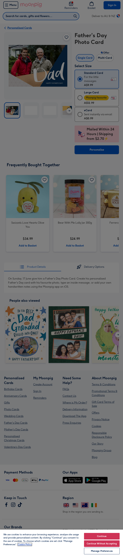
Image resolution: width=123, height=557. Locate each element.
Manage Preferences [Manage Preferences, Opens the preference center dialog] (102, 551)
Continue (101, 536)
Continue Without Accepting (102, 543)
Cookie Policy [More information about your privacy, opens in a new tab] (25, 544)
